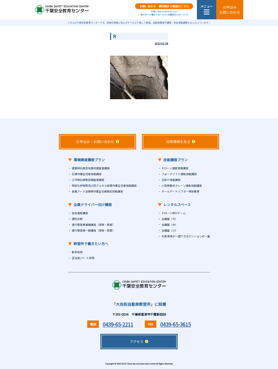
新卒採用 (77, 252)
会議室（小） (170, 230)
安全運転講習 (80, 213)
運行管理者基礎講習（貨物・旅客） (93, 225)
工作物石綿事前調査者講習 (88, 180)
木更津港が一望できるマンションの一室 (186, 236)
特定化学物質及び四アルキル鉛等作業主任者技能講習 (104, 185)
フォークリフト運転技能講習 (179, 174)
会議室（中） (170, 225)
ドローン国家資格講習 (175, 168)
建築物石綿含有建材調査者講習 (91, 168)
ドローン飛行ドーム (174, 213)
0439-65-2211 (118, 324)
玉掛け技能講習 (171, 180)
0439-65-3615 (175, 324)
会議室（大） (170, 219)
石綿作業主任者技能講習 (87, 174)
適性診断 (77, 219)
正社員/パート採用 (83, 258)
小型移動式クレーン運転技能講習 (182, 185)
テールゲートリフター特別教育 (180, 191)
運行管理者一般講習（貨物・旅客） (93, 230)
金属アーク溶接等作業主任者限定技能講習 (97, 191)
